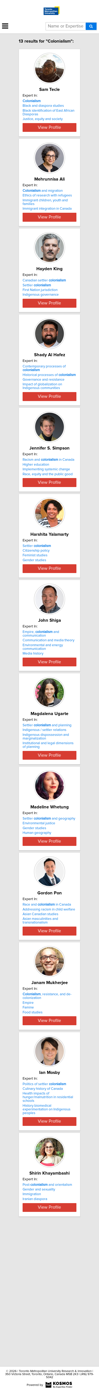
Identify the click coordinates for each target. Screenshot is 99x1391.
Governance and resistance (43, 416)
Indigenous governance (41, 317)
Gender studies (34, 619)
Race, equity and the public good (48, 518)
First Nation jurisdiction (40, 312)
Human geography (37, 921)
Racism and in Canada (48, 504)
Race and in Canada (47, 1007)
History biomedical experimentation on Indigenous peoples (46, 1233)
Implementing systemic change (46, 513)
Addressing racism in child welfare (49, 1012)
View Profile (49, 138)
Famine (28, 1121)
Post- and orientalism (47, 1309)
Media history (33, 727)
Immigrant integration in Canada (47, 220)
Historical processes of (49, 411)
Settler (37, 307)
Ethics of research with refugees (47, 206)
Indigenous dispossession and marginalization (46, 817)
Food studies (33, 1126)
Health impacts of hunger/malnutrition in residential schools (48, 1221)
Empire (28, 1116)
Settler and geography (49, 906)
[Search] (91, 26)
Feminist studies (35, 614)
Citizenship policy (36, 609)
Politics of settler (44, 1208)
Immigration (32, 1318)
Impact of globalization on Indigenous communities (42, 423)
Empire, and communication (41, 707)
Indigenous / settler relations (44, 810)
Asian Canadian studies (40, 1016)
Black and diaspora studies (43, 106)
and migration (43, 202)
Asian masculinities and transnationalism (40, 1023)
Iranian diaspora (35, 1323)
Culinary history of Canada (43, 1213)
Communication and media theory (48, 713)
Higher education (36, 508)
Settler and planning (47, 806)
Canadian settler (44, 302)
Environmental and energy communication (43, 720)
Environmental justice (39, 911)
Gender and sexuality (39, 1314)
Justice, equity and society (43, 119)
